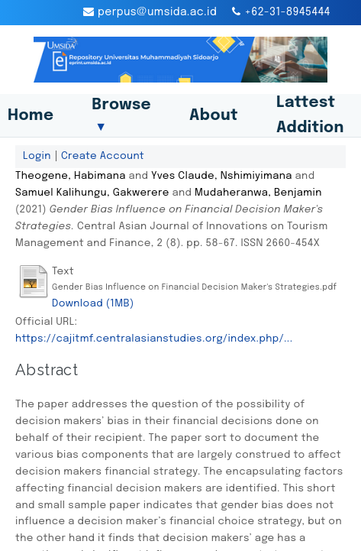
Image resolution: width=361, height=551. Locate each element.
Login (37, 156)
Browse (121, 115)
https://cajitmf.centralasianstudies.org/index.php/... (153, 338)
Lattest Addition (310, 115)
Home (30, 116)
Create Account (102, 156)
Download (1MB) (93, 303)
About (213, 116)
